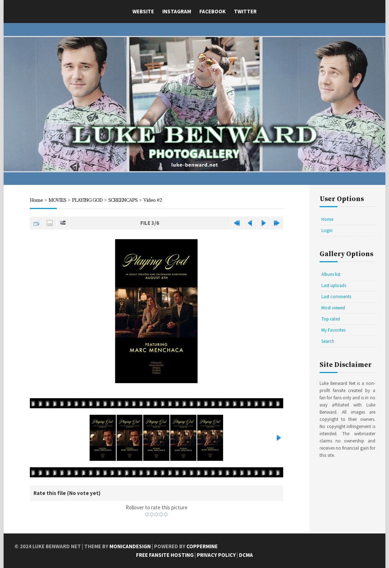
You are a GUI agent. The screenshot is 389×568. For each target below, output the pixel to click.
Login (327, 230)
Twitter (245, 11)
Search (327, 341)
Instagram (176, 11)
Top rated (330, 319)
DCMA (246, 554)
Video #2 (152, 200)
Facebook (212, 11)
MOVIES (57, 200)
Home (36, 200)
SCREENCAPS (122, 200)
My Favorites (333, 330)
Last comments (336, 297)
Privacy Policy (216, 554)
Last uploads (333, 285)
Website (143, 11)
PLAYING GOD (87, 200)
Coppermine (202, 546)
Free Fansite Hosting (165, 554)
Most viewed (333, 308)
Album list (330, 274)
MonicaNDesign (130, 546)
